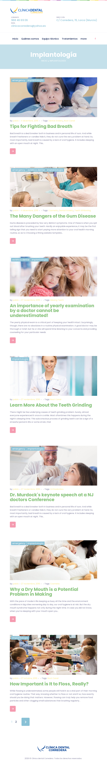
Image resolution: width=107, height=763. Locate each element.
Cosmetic (53, 210)
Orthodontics (56, 489)
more (84, 38)
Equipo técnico (50, 38)
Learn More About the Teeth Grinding (51, 405)
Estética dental (36, 169)
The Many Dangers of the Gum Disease (53, 216)
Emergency (18, 80)
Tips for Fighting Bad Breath (41, 126)
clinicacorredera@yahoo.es (28, 26)
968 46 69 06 (19, 20)
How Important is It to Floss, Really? (49, 684)
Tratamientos (70, 38)
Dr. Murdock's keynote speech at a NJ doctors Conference (52, 497)
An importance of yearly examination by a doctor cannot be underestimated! (52, 311)
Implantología (35, 80)
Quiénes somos (30, 38)
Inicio (15, 38)
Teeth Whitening (82, 210)
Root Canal (69, 120)
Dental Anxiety (55, 120)
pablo (16, 120)
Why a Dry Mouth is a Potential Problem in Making (44, 591)
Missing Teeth (57, 300)
